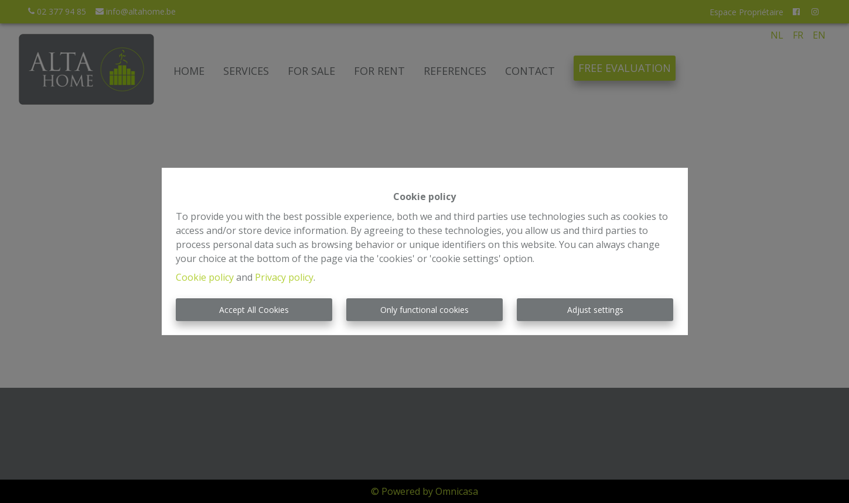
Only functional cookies (424, 309)
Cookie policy (205, 277)
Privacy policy (284, 277)
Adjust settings (595, 309)
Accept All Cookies (254, 309)
